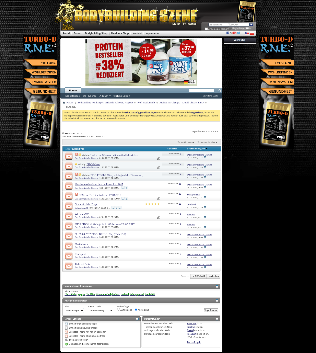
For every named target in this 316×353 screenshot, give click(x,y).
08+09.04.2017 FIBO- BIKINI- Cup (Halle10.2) (100, 234)
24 (180, 203)
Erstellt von (78, 148)
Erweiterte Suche (210, 95)
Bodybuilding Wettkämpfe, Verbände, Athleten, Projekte (105, 102)
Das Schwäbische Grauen (86, 158)
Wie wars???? (82, 214)
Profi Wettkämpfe (146, 102)
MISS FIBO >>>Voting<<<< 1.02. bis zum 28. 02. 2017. (105, 224)
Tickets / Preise (83, 263)
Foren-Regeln (194, 342)
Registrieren (238, 28)
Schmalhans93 (81, 208)
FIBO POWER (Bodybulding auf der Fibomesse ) (116, 174)
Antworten (172, 148)
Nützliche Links (120, 96)
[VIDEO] (192, 333)
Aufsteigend (124, 309)
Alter (67, 306)
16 (180, 193)
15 (180, 183)
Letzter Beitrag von (197, 148)
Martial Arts (81, 244)
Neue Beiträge (73, 96)
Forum (73, 90)
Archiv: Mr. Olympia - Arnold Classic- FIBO (182, 102)
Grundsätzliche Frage (86, 204)
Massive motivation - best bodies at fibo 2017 (99, 184)
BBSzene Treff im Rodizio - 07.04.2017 (100, 194)
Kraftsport (80, 253)
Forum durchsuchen (206, 142)
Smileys (191, 327)
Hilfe (248, 28)
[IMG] (190, 330)
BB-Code (192, 323)
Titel (67, 148)
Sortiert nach (94, 306)
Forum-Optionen (184, 142)
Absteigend (142, 309)
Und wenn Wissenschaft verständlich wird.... (114, 155)
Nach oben (214, 276)
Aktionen (104, 96)
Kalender (92, 96)
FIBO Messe (93, 164)
